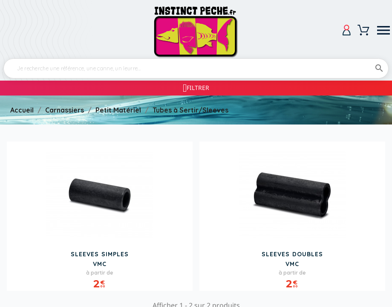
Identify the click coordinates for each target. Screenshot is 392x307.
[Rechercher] (196, 68)
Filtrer (198, 88)
